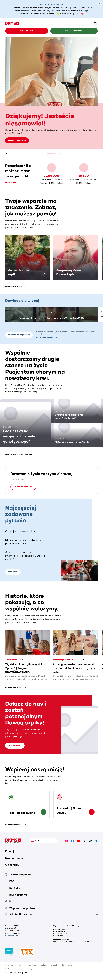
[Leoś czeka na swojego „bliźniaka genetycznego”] (46, 441)
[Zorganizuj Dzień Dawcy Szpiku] (92, 274)
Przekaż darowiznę (74, 31)
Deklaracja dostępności (14, 969)
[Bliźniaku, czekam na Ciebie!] (97, 441)
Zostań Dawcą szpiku (23, 487)
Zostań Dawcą (26, 31)
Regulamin (43, 965)
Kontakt (12, 887)
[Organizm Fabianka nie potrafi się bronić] (97, 417)
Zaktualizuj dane (18, 874)
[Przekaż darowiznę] (43, 812)
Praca (11, 901)
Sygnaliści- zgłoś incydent (61, 965)
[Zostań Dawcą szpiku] (44, 274)
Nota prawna (10, 965)
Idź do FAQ (13, 572)
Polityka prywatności (27, 965)
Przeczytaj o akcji (17, 140)
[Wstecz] (7, 153)
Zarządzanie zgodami (36, 969)
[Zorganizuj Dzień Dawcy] (92, 812)
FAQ (9, 881)
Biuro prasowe (16, 894)
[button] (29, 531)
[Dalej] (96, 153)
